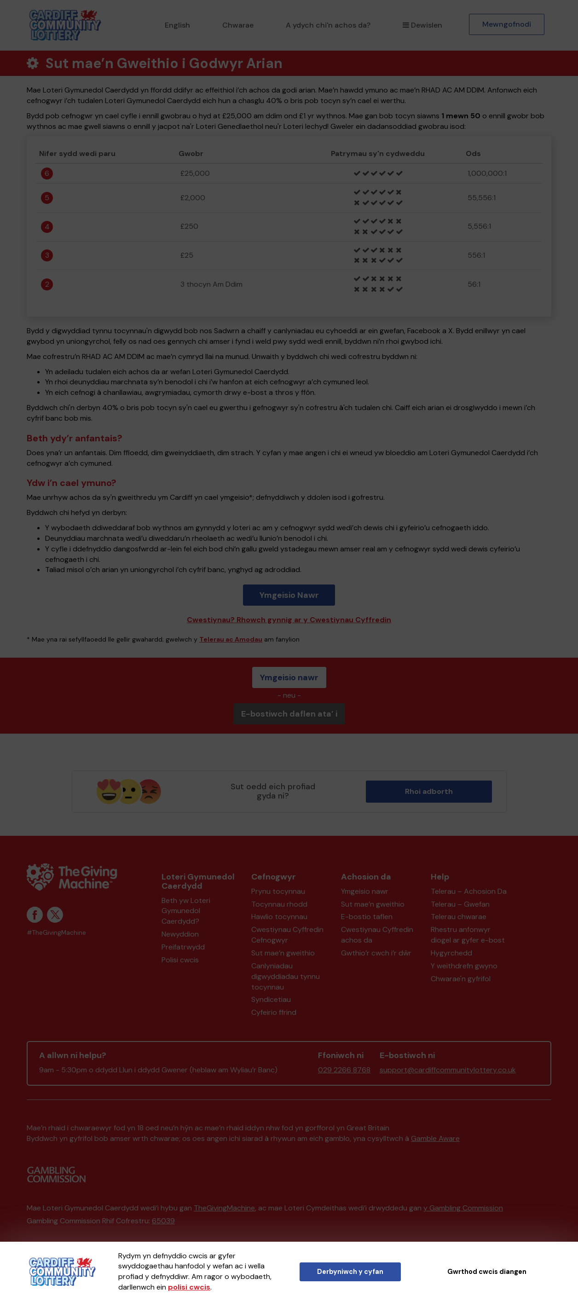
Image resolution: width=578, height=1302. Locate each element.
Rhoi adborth (429, 791)
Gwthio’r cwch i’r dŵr (376, 953)
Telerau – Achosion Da (469, 891)
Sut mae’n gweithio (283, 953)
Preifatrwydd (183, 947)
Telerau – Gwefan (460, 904)
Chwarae (238, 25)
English (177, 25)
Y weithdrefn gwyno (464, 966)
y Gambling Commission (463, 1208)
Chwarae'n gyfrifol (461, 979)
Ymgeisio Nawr (289, 595)
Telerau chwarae (458, 916)
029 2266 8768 (344, 1070)
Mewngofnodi (506, 24)
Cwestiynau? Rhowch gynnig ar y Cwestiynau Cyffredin (289, 620)
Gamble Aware (435, 1138)
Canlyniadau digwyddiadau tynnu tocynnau (285, 976)
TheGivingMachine (224, 1208)
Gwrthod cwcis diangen (486, 1271)
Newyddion (180, 934)
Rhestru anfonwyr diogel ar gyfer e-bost (468, 935)
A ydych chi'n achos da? (328, 25)
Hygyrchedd (451, 953)
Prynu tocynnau (278, 891)
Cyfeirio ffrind (273, 1012)
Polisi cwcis (180, 960)
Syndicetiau (271, 999)
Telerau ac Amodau (230, 639)
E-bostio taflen (367, 916)
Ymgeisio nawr (289, 677)
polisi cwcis (189, 1287)
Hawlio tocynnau (279, 916)
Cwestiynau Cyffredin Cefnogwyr (287, 935)
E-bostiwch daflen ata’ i (289, 713)
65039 (163, 1221)
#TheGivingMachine (56, 933)
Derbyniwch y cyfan (350, 1271)
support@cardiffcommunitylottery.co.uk (448, 1070)
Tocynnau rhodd (279, 904)
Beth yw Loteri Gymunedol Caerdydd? (186, 911)
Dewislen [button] (422, 25)
